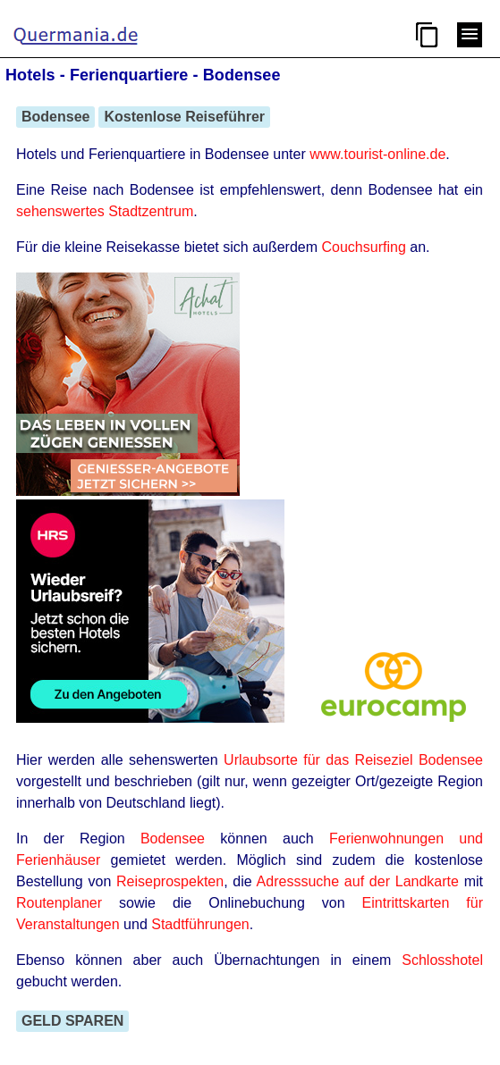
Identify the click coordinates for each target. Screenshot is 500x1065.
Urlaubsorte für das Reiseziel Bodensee (353, 759)
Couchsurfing (364, 247)
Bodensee (55, 116)
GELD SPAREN (72, 1020)
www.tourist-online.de (377, 154)
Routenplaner (59, 902)
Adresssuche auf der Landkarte (358, 881)
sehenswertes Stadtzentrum (104, 211)
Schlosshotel (442, 960)
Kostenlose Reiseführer (184, 116)
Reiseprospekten (170, 881)
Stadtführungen (200, 924)
